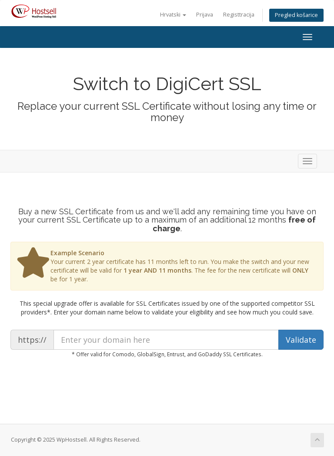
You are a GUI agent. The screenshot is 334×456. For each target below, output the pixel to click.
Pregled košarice (296, 15)
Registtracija (238, 14)
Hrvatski (173, 14)
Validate (301, 339)
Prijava (204, 14)
